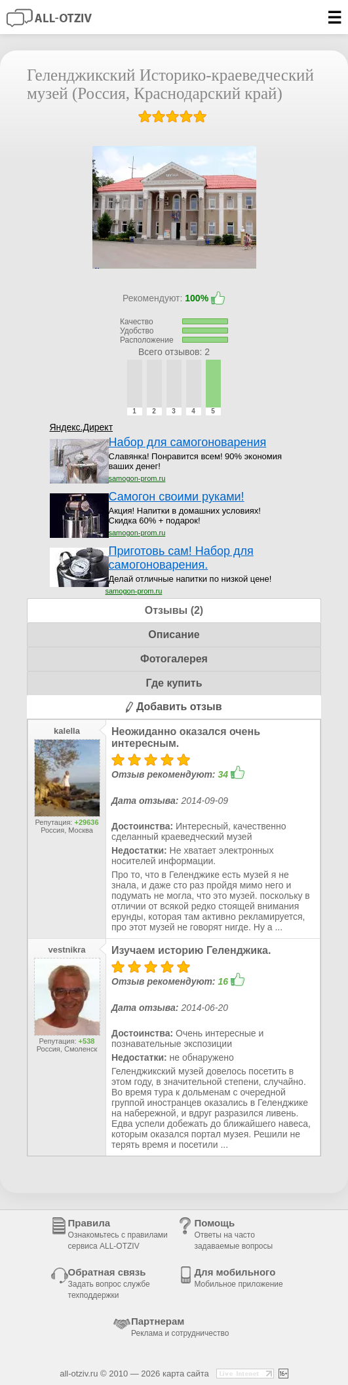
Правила (118, 1234)
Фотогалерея (174, 658)
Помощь (233, 1234)
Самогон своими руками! (176, 496)
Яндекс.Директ (81, 427)
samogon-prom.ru (137, 478)
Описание (173, 634)
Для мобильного (238, 1277)
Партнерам (180, 1327)
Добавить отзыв (174, 706)
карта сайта (186, 1373)
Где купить (173, 683)
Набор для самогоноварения (188, 442)
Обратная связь (109, 1283)
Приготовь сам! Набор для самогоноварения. (181, 557)
